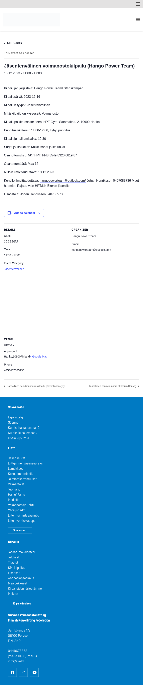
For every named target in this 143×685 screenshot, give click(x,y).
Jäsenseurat (16, 458)
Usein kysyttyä (18, 438)
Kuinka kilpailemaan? (22, 433)
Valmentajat (16, 484)
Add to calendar (24, 213)
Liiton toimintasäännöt (23, 516)
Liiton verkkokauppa (21, 521)
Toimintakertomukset (22, 479)
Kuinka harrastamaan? (23, 428)
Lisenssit (14, 573)
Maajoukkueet (17, 583)
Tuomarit (14, 490)
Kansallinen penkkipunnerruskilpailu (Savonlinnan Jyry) (36, 386)
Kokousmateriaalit (20, 474)
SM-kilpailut (16, 568)
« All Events (13, 43)
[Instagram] (23, 672)
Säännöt (13, 423)
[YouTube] (34, 672)
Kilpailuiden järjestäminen (26, 589)
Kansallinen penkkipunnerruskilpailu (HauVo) (113, 386)
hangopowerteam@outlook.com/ (63, 180)
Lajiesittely (15, 417)
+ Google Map (38, 356)
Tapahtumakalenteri (21, 552)
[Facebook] (12, 672)
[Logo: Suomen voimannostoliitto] (31, 20)
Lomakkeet (15, 469)
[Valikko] (137, 20)
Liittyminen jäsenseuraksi (26, 463)
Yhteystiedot (16, 510)
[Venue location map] (71, 307)
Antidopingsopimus (21, 578)
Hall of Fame (16, 495)
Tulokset (13, 557)
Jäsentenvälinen (14, 269)
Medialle (13, 500)
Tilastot (13, 563)
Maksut (13, 594)
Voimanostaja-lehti (21, 505)
